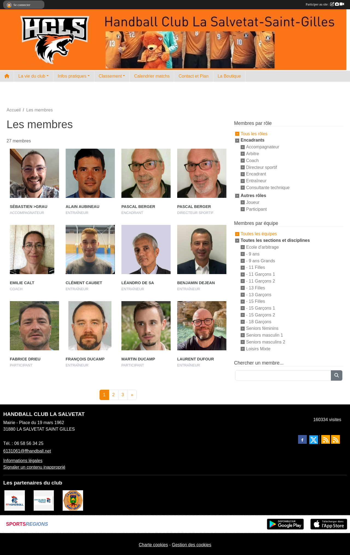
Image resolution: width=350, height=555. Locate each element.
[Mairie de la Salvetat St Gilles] (73, 500)
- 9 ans (252, 254)
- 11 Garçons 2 (260, 281)
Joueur (252, 202)
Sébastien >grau (28, 206)
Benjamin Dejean (196, 283)
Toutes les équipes (259, 233)
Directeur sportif (261, 167)
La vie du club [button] (31, 76)
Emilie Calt (22, 283)
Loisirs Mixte (258, 348)
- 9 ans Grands (260, 260)
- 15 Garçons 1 (260, 308)
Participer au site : (325, 4)
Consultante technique (268, 187)
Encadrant (256, 174)
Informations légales (22, 460)
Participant (256, 209)
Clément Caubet (84, 283)
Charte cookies (153, 544)
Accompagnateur (262, 147)
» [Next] (132, 394)
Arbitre (252, 153)
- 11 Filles (255, 267)
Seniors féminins (262, 328)
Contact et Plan (193, 76)
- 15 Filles (255, 301)
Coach (252, 160)
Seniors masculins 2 (265, 342)
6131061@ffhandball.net (27, 451)
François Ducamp (85, 359)
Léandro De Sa (137, 283)
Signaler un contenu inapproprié (34, 467)
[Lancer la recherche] (336, 375)
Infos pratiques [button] (72, 76)
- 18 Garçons (258, 321)
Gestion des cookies (191, 544)
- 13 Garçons (258, 294)
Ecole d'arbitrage (262, 247)
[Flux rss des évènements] (335, 439)
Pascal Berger (138, 206)
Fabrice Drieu (25, 359)
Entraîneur (256, 180)
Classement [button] (110, 76)
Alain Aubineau (82, 206)
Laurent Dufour (195, 359)
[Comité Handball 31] (44, 500)
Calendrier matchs (152, 76)
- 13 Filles (255, 288)
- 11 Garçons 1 (260, 274)
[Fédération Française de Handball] (14, 500)
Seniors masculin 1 (264, 335)
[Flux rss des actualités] (325, 439)
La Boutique (229, 76)
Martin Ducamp (138, 359)
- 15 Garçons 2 (260, 315)
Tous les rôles (254, 133)
